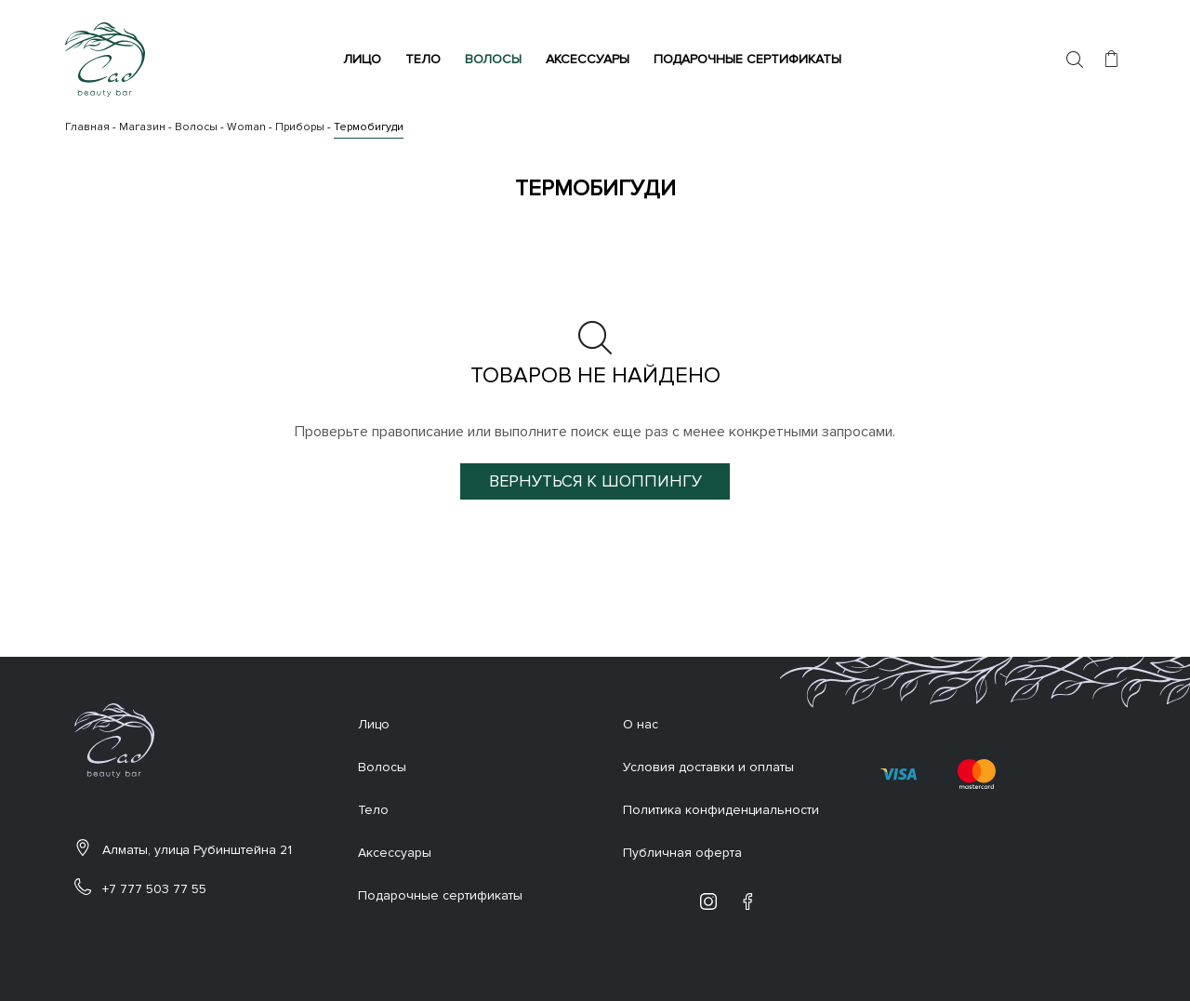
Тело (425, 59)
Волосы (496, 59)
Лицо (365, 59)
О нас (640, 724)
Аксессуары (590, 59)
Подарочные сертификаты (750, 59)
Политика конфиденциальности (721, 810)
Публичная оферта (682, 853)
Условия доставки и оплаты (708, 767)
